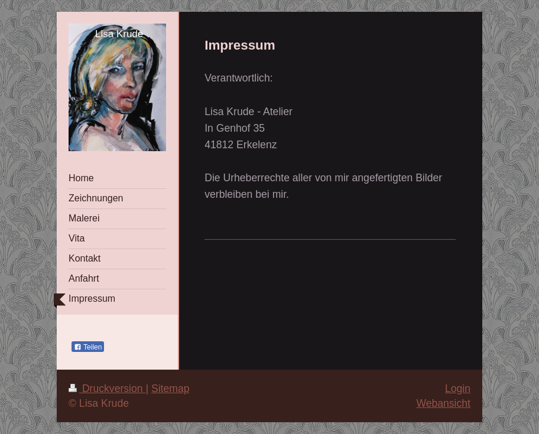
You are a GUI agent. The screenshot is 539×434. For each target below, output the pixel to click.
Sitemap (170, 388)
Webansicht (443, 403)
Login (457, 388)
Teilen (88, 347)
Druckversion (107, 388)
